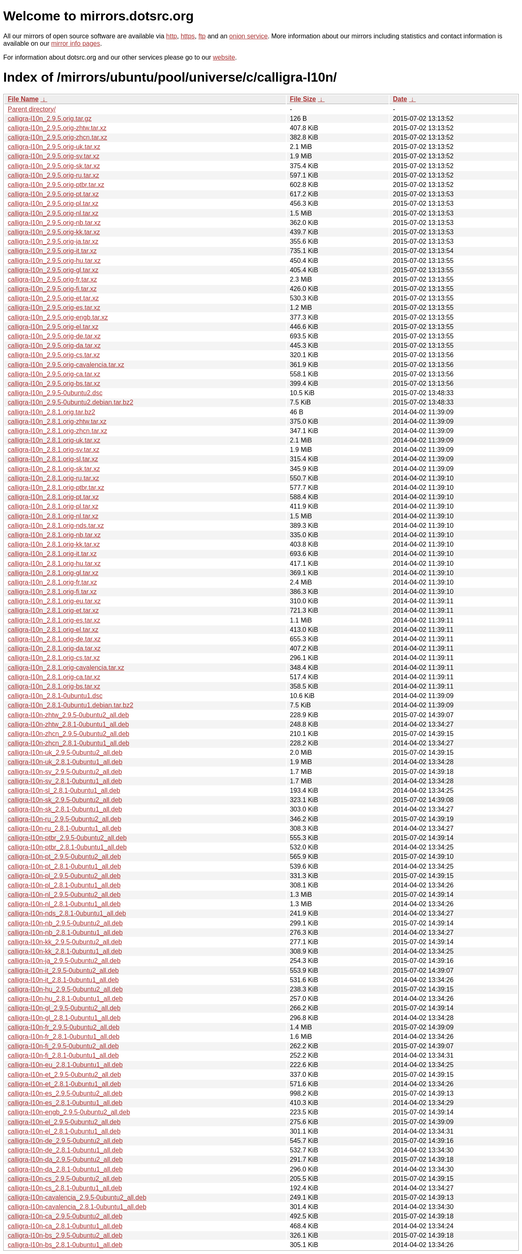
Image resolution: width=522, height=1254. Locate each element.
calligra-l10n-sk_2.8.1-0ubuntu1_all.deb (65, 809)
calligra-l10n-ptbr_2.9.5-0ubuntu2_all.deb (67, 837)
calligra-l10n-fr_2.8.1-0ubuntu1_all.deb (63, 1036)
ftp (202, 36)
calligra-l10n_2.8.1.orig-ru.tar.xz (53, 478)
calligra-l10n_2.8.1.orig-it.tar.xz (52, 553)
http (171, 36)
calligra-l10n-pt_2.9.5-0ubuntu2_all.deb (64, 856)
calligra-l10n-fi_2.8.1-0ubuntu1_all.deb (63, 1055)
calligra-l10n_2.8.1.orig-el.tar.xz (53, 629)
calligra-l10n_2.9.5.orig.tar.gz (49, 118)
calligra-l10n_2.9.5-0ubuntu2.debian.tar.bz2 (70, 402)
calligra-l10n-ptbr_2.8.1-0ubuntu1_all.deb (67, 847)
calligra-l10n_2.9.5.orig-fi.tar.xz (52, 288)
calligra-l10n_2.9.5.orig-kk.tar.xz (54, 232)
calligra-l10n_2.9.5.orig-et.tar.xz (53, 298)
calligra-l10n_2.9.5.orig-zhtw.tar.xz (57, 128)
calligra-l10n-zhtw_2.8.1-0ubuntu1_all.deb (68, 724)
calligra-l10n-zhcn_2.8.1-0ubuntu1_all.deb (68, 743)
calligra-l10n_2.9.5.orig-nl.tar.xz (53, 213)
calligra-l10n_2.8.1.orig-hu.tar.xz (54, 563)
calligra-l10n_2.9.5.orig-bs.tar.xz (54, 383)
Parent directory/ (31, 109)
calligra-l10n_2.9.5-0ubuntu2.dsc (55, 392)
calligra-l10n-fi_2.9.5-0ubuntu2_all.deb (63, 1046)
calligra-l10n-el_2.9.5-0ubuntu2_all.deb (64, 1121)
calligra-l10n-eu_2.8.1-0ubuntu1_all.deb (65, 1064)
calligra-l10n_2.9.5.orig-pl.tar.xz (53, 203)
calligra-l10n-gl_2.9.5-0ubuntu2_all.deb (64, 1008)
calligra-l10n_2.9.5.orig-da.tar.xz (54, 345)
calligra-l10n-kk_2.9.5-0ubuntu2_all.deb (65, 941)
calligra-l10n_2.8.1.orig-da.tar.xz (54, 648)
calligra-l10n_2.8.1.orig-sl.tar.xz (53, 459)
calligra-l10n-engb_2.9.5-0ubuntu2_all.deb (69, 1112)
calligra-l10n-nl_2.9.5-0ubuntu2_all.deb (64, 894)
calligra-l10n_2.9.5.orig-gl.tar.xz (53, 270)
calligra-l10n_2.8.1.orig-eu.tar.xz (54, 601)
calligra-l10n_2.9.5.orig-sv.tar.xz (54, 156)
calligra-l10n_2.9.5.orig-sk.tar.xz (54, 165)
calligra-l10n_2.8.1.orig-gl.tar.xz (53, 572)
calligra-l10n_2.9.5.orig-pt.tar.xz (53, 194)
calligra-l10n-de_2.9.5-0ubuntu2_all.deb (65, 1140)
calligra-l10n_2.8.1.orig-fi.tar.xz (52, 591)
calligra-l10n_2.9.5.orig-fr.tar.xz (52, 279)
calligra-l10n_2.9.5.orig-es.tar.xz (54, 307)
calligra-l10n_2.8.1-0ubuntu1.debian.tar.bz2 (70, 705)
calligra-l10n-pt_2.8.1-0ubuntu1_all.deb (64, 866)
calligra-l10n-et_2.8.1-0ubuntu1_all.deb (64, 1084)
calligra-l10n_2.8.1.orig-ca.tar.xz (54, 677)
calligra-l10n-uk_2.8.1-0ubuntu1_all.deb (65, 761)
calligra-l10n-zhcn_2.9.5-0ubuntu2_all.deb (68, 733)
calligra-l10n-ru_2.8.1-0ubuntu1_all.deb (64, 828)
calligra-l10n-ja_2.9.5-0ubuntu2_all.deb (64, 960)
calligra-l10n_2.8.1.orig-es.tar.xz (54, 620)
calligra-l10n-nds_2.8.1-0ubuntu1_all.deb (67, 913)
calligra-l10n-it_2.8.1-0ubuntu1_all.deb (63, 979)
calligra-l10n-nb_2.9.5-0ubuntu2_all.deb (65, 923)
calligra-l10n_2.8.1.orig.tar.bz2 (51, 412)
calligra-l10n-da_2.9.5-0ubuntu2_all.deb (65, 1159)
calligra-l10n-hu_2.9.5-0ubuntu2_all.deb (65, 989)
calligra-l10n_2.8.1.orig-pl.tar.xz (53, 506)
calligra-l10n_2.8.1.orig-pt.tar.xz (53, 497)
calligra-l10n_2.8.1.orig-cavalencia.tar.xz (66, 667)
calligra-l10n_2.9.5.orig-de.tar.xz (54, 336)
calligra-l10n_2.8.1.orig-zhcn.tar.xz (57, 430)
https (188, 36)
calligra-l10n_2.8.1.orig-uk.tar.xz (54, 440)
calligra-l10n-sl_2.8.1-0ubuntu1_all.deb (64, 790)
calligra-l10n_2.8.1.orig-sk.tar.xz (54, 468)
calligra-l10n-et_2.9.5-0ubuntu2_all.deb (64, 1074)
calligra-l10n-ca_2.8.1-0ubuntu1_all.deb (65, 1226)
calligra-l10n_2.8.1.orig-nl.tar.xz (53, 516)
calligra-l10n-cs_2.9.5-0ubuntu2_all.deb (65, 1178)
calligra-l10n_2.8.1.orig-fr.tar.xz (52, 582)
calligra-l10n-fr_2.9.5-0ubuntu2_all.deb (63, 1027)
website (224, 57)
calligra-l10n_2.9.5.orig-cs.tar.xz (54, 354)
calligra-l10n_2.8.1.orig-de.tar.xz (54, 639)
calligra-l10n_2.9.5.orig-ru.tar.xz (53, 175)
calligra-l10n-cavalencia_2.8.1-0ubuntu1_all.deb (77, 1206)
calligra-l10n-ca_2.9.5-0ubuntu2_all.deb (65, 1216)
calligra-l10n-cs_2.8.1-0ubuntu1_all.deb (65, 1188)
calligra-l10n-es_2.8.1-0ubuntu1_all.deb (65, 1102)
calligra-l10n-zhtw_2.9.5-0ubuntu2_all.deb (68, 714)
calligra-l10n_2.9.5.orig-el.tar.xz (53, 326)
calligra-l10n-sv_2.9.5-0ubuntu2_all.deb (65, 771)
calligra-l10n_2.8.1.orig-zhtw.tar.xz (57, 421)
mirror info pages (75, 43)
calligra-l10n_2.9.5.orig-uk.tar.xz (54, 146)
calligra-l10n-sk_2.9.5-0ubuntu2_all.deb (65, 799)
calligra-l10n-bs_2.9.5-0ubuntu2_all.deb (65, 1235)
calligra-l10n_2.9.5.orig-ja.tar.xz (53, 241)
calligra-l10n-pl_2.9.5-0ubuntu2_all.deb (64, 875)
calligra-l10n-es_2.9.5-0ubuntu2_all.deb (65, 1093)
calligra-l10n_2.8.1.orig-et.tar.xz (53, 610)
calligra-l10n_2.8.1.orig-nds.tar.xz (56, 525)
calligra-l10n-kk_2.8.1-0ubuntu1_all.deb (65, 951)
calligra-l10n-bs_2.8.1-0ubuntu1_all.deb (65, 1244)
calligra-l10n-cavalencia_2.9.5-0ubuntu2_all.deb (77, 1197)
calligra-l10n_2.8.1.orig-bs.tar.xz (54, 686)
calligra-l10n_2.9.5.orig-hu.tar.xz (54, 260)
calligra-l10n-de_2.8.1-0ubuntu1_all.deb (65, 1150)
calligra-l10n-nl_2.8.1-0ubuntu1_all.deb (64, 903)
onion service (248, 36)
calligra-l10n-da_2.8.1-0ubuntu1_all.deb (65, 1169)
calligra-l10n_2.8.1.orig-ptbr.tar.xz (56, 487)
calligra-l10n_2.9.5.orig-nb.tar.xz (54, 222)
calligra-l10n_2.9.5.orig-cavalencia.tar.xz (66, 364)
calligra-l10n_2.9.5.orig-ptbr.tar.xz (56, 184)
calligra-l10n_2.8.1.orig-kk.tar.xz (54, 544)
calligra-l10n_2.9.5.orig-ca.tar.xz (54, 374)
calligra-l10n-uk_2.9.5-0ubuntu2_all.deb (65, 752)
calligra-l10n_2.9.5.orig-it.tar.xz (52, 250)
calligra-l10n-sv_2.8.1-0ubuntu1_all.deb (65, 781)
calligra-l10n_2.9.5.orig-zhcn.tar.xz (57, 137)
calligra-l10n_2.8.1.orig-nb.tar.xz (54, 534)
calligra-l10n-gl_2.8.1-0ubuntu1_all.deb (64, 1017)
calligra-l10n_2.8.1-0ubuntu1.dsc (55, 695)
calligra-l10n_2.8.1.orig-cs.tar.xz (54, 657)
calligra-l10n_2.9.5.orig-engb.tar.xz (58, 317)
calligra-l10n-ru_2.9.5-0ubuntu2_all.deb (64, 819)
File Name (23, 99)
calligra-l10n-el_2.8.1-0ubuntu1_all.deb (64, 1131)
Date (400, 99)
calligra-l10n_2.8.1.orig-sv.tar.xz (54, 449)
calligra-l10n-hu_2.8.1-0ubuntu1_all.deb (65, 998)
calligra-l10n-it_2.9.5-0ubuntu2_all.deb (63, 970)
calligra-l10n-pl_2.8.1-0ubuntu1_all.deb (64, 885)
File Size (303, 99)
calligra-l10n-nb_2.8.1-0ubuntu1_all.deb (65, 932)
